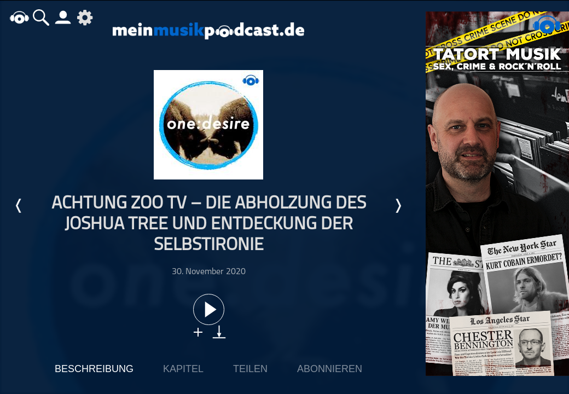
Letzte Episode (19, 206)
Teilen (250, 368)
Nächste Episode (398, 206)
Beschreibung (94, 368)
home (19, 17)
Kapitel (183, 368)
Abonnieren (329, 368)
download (219, 332)
